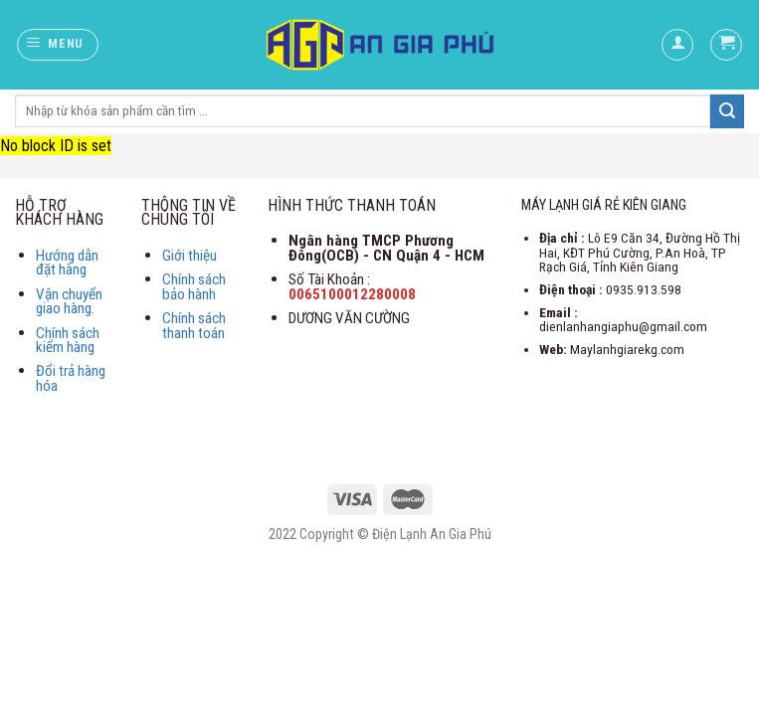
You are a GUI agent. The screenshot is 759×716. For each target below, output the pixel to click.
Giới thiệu (189, 256)
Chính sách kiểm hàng (67, 340)
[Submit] (727, 111)
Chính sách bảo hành (194, 286)
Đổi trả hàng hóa (70, 378)
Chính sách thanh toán (194, 325)
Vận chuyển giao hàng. (69, 301)
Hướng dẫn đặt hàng (67, 263)
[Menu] (58, 45)
